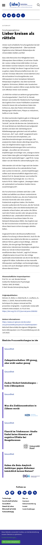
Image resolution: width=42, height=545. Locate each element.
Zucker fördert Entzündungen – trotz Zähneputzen (21, 384)
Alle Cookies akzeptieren (11, 542)
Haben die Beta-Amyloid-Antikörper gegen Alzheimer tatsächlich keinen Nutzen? (19, 468)
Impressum (25, 501)
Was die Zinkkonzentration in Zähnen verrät (20, 407)
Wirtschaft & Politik (9, 509)
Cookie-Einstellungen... (9, 537)
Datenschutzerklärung (29, 504)
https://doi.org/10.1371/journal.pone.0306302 (19, 311)
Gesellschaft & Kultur (10, 501)
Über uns (25, 498)
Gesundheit (6, 504)
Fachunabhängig (8, 512)
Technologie (6, 498)
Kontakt (24, 506)
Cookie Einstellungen (28, 509)
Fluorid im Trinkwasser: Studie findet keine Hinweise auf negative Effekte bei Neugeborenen (20, 436)
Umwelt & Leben (8, 506)
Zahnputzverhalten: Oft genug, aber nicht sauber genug (21, 361)
